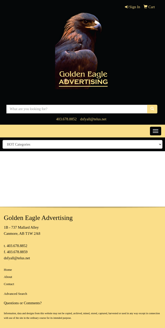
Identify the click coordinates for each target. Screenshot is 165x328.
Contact (9, 284)
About (8, 277)
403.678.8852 (66, 119)
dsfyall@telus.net (93, 119)
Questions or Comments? (23, 303)
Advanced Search (15, 294)
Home (8, 270)
